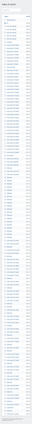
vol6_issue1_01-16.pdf (11, 366)
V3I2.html (8, 215)
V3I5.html (8, 202)
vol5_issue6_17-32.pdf (11, 341)
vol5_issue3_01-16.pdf (11, 310)
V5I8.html (8, 363)
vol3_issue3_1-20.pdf (11, 83)
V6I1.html (8, 373)
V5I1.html (8, 306)
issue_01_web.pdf (10, 26)
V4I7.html (8, 256)
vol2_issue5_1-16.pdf (11, 61)
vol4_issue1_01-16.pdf (11, 127)
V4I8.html (8, 278)
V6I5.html (8, 410)
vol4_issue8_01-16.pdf (11, 272)
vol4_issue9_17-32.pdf (11, 284)
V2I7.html (8, 221)
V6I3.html (8, 392)
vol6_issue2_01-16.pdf (11, 376)
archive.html (8, 155)
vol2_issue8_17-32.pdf (11, 73)
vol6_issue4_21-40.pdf (11, 398)
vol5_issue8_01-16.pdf (11, 357)
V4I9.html (8, 288)
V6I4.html (8, 401)
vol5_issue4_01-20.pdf (11, 319)
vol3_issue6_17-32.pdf (11, 102)
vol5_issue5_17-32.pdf (11, 332)
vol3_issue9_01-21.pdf (11, 124)
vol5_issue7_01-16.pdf (11, 354)
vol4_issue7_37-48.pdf (11, 266)
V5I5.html (8, 335)
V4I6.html (8, 247)
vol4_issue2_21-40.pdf (11, 136)
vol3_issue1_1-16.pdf (11, 76)
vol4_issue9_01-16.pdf (11, 281)
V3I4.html (8, 206)
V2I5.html (8, 228)
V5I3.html (8, 313)
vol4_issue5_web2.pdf (11, 161)
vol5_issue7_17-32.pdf (11, 347)
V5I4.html (8, 325)
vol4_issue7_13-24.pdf (11, 262)
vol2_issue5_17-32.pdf (11, 57)
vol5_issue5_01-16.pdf (11, 328)
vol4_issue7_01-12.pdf (11, 259)
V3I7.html (8, 196)
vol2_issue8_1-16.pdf (11, 70)
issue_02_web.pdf (10, 29)
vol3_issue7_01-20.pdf (11, 108)
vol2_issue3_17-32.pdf (11, 54)
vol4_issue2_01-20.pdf (11, 133)
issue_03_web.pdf (10, 32)
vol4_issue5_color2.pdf (11, 174)
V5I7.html (8, 351)
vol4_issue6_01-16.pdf (11, 253)
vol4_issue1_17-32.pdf (11, 130)
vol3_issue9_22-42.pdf (11, 121)
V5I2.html (8, 303)
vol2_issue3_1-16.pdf (11, 51)
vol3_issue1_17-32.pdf (11, 80)
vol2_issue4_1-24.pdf (11, 64)
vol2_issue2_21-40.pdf (11, 48)
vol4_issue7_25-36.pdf (11, 269)
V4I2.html (8, 184)
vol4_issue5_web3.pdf (11, 165)
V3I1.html (8, 212)
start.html (8, 42)
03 (6, 23)
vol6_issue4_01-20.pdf (11, 395)
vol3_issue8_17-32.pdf (11, 117)
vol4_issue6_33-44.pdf (11, 243)
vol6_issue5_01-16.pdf (11, 404)
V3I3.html (8, 209)
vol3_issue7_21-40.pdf (11, 111)
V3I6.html (8, 199)
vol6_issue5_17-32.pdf (11, 414)
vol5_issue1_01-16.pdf (11, 291)
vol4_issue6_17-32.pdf (11, 240)
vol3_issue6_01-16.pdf (11, 105)
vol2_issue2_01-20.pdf (11, 45)
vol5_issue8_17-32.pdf (11, 360)
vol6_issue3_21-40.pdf (11, 388)
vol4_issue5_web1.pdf (11, 158)
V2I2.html (8, 237)
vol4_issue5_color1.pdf (11, 171)
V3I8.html (8, 193)
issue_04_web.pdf (10, 35)
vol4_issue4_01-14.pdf (11, 146)
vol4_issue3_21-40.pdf (11, 143)
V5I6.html (8, 344)
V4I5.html (8, 168)
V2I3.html (8, 234)
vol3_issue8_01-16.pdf (11, 114)
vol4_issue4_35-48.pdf (11, 152)
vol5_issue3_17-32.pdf (11, 316)
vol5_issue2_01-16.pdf (11, 297)
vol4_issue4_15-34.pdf (11, 149)
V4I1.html (8, 187)
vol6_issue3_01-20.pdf (11, 385)
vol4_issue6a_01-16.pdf (11, 250)
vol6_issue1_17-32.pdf (11, 369)
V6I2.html (8, 382)
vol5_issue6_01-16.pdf (11, 338)
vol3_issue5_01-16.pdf (11, 95)
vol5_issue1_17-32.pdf (11, 294)
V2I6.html (8, 225)
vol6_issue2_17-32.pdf (11, 379)
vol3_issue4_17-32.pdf (11, 92)
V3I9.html (8, 190)
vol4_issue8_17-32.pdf (11, 275)
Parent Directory (10, 20)
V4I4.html (8, 177)
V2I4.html (8, 231)
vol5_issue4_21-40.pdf (11, 322)
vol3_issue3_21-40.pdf (11, 86)
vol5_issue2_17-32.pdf (11, 300)
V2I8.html (8, 218)
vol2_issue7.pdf (9, 67)
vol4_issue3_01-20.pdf (11, 139)
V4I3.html (8, 180)
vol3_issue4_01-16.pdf (11, 89)
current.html (8, 407)
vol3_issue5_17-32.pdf (11, 98)
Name (6, 16)
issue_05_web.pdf (10, 39)
